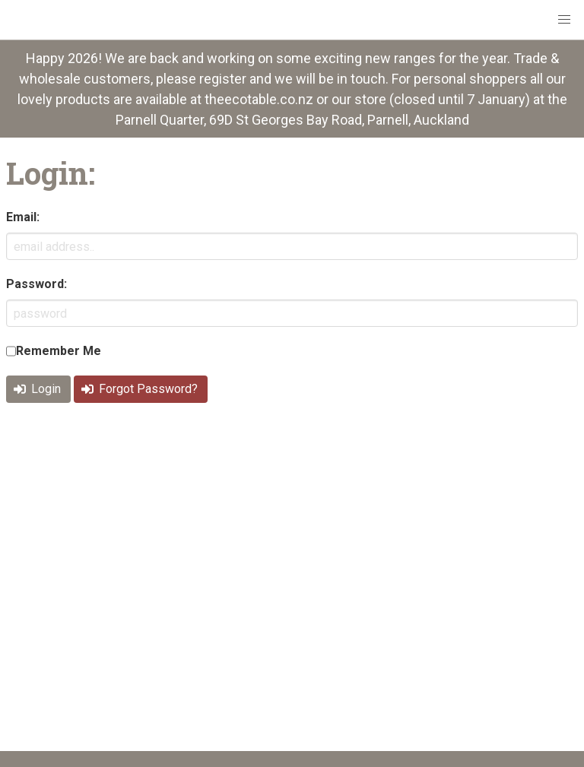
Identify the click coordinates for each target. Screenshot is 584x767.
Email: (23, 217)
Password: (36, 284)
